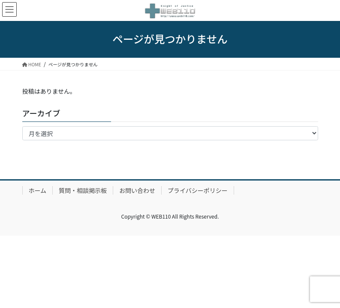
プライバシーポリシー (198, 190)
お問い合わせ (137, 190)
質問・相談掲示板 (83, 190)
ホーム (38, 190)
